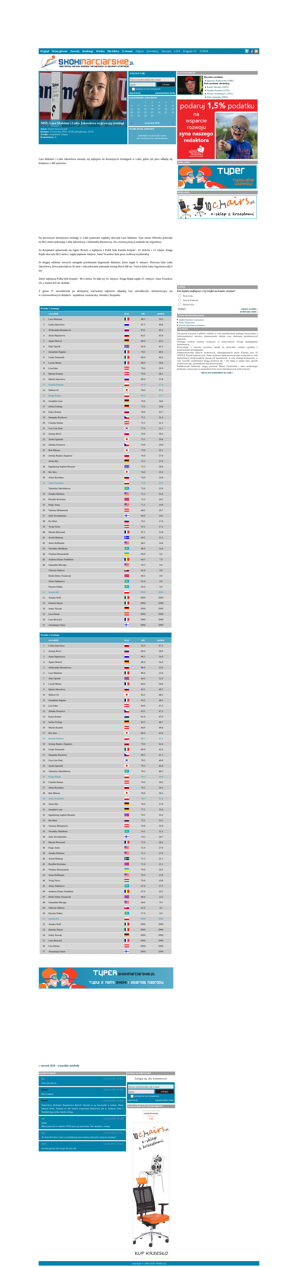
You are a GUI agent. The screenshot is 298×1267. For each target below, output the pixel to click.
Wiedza (100, 51)
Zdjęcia (140, 51)
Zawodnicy (152, 51)
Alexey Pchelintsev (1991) (220, 93)
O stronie (127, 51)
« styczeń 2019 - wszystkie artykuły (59, 1065)
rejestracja (135, 92)
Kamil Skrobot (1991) (217, 87)
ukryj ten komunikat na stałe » (217, 372)
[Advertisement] (149, 23)
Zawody (75, 51)
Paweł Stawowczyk (57, 128)
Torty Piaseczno (186, 322)
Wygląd (44, 51)
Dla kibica (113, 51)
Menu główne (60, 51)
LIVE (177, 51)
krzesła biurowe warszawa (192, 325)
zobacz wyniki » (249, 308)
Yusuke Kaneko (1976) (218, 90)
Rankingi (87, 51)
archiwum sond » (249, 311)
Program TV (190, 51)
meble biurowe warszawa (191, 319)
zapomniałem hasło (165, 92)
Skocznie (166, 51)
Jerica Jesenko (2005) (217, 97)
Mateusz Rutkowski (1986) (220, 80)
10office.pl (161, 1263)
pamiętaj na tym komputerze (148, 89)
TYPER (204, 51)
